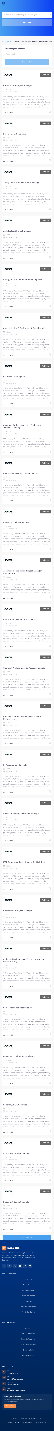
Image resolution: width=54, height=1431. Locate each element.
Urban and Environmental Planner (19, 1056)
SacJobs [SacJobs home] (10, 1248)
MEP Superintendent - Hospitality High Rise (24, 862)
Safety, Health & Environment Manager (21, 182)
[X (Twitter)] (15, 1266)
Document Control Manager (16, 1202)
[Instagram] (9, 1266)
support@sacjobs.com (15, 1379)
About (10, 1422)
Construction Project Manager (17, 85)
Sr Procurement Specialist (15, 765)
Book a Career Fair (28, 1334)
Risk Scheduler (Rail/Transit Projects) (21, 474)
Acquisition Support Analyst (16, 1153)
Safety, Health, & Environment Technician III (24, 328)
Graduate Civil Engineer (14, 377)
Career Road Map (28, 1290)
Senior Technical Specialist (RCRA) (19, 1008)
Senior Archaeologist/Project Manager (21, 813)
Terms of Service (41, 1422)
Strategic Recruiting (28, 1339)
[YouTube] (30, 1266)
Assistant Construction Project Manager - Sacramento (23, 572)
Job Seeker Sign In (28, 1312)
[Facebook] (4, 1266)
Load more (27, 1237)
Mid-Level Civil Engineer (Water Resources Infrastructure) (23, 960)
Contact (17, 1422)
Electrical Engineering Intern (16, 522)
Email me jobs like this (15, 49)
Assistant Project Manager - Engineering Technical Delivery (22, 426)
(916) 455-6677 (12, 1373)
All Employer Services (28, 1344)
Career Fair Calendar (28, 1296)
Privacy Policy (27, 1422)
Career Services (28, 1285)
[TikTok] (25, 1266)
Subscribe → (10, 1406)
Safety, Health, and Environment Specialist (23, 279)
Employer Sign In (28, 1355)
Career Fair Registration (28, 1307)
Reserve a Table (28, 1350)
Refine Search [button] (7, 41)
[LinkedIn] (20, 1266)
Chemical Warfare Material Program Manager (24, 668)
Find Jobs (27, 22)
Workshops (28, 1301)
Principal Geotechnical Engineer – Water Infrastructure (22, 717)
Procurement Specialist (14, 134)
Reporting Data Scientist (15, 1105)
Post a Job (28, 1328)
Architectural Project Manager (17, 231)
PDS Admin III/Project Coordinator (19, 619)
